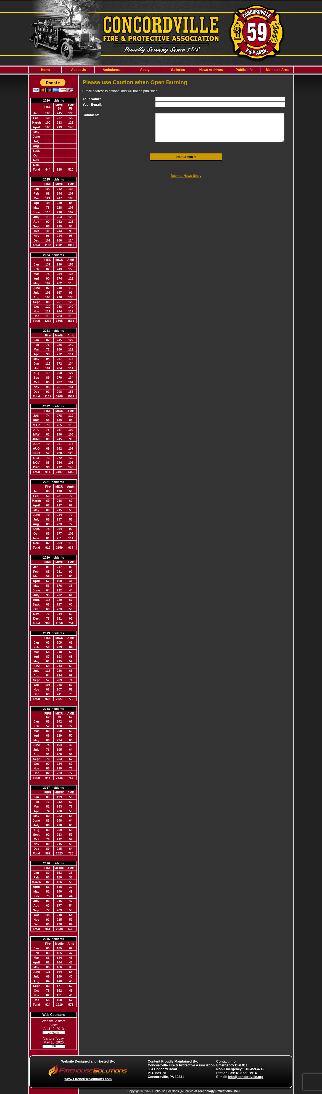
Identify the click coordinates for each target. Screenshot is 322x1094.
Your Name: (92, 99)
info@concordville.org (245, 1077)
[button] (78, 70)
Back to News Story (185, 176)
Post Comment (186, 157)
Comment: (91, 115)
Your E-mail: (92, 105)
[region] (161, 70)
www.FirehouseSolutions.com (88, 1079)
